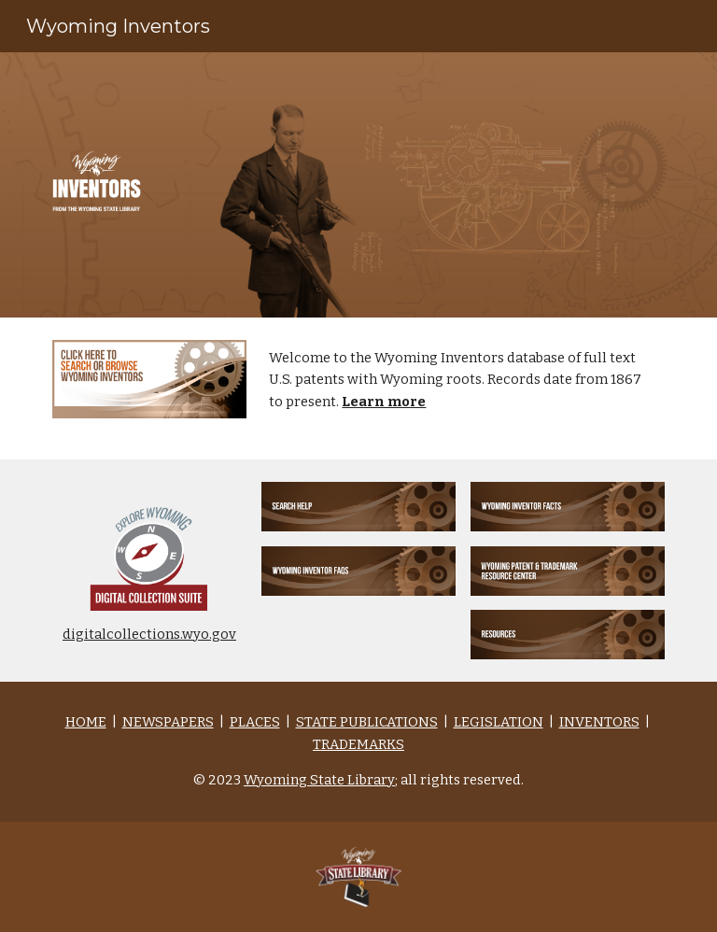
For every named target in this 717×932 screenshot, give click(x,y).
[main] (462, 388)
